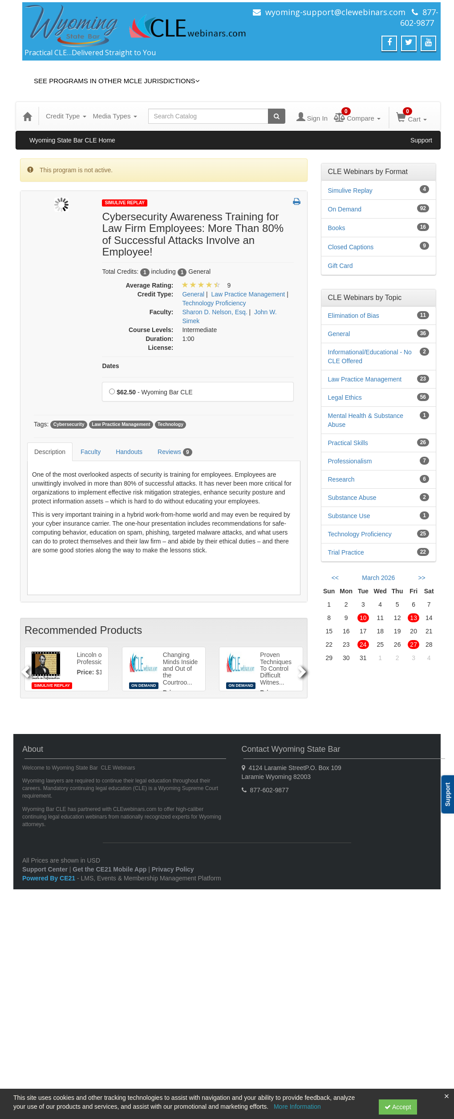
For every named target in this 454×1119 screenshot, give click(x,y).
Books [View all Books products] (336, 227)
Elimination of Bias (353, 315)
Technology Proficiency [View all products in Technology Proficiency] (214, 303)
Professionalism (350, 461)
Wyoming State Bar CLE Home (72, 140)
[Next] (303, 669)
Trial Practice (346, 552)
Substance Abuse (352, 497)
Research (341, 479)
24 (363, 644)
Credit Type (66, 116)
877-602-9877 (419, 17)
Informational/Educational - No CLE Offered (370, 357)
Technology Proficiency (360, 534)
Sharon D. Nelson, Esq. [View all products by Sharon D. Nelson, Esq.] (214, 312)
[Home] (27, 116)
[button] (296, 202)
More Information (297, 1106)
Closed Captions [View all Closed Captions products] (351, 247)
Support (421, 140)
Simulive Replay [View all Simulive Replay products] (350, 190)
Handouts (129, 451)
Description (49, 451)
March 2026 (378, 577)
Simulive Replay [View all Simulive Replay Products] (125, 202)
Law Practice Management (365, 379)
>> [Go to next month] (421, 577)
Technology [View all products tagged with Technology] (170, 424)
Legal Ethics (345, 397)
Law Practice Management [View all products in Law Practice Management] (248, 294)
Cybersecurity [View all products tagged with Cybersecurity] (69, 424)
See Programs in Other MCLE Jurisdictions (117, 81)
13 (413, 617)
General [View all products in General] (193, 294)
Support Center (45, 869)
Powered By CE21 (49, 878)
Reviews (175, 452)
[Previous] (24, 669)
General (339, 333)
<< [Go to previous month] (335, 577)
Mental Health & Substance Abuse (366, 420)
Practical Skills (348, 442)
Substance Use (349, 515)
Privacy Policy (173, 869)
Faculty (91, 451)
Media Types (115, 116)
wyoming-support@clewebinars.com (335, 12)
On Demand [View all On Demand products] (344, 209)
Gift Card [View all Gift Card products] (340, 265)
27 (413, 644)
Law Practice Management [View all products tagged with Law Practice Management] (121, 424)
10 (363, 617)
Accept (398, 1107)
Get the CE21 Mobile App (109, 869)
